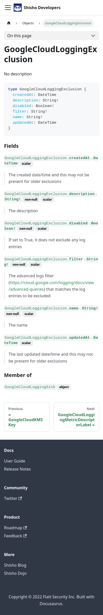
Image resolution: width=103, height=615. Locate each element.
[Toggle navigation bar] (8, 7)
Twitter (13, 498)
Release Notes (17, 469)
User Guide (14, 461)
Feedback (15, 536)
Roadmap (15, 528)
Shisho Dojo (15, 573)
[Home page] (9, 23)
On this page (19, 35)
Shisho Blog (15, 565)
